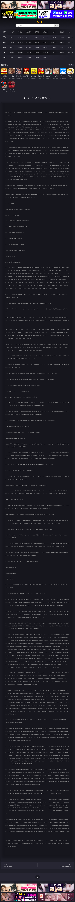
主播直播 (62, 37)
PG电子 (12, 32)
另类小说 (53, 52)
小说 (4, 52)
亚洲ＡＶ (12, 37)
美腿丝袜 (45, 47)
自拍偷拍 (20, 37)
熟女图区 (62, 47)
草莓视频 (20, 57)
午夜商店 (12, 57)
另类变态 (70, 42)
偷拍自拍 (20, 42)
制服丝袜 (45, 42)
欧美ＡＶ (28, 37)
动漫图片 (37, 47)
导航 (4, 58)
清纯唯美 (53, 47)
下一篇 (63, 865)
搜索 (56, 25)
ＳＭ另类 (70, 37)
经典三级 (53, 42)
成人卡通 (28, 42)
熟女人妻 (45, 37)
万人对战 (28, 32)
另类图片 (70, 47)
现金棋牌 (62, 32)
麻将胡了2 (45, 32)
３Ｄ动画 (37, 37)
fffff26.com (37, 21)
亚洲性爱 (12, 42)
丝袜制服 (53, 37)
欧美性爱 (37, 42)
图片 (4, 47)
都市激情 (12, 52)
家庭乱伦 (20, 52)
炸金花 (53, 32)
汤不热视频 (28, 57)
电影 (4, 42)
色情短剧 (45, 57)
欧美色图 (28, 47)
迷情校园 (45, 52)
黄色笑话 (62, 52)
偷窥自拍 (12, 47)
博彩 (4, 32)
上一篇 (11, 865)
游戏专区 (37, 32)
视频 (4, 37)
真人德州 (20, 32)
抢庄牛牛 (70, 32)
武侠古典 (37, 52)
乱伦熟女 (62, 42)
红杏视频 (37, 57)
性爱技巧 (70, 52)
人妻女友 (28, 52)
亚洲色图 (20, 47)
